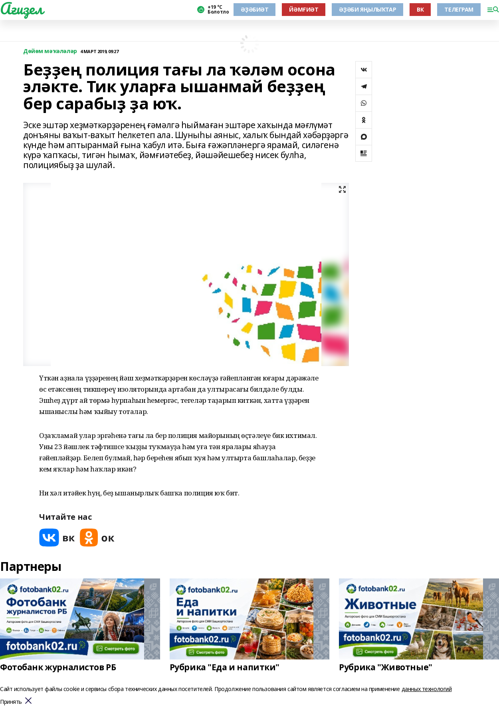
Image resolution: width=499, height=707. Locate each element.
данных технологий (427, 689)
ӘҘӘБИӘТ (254, 9)
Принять (11, 702)
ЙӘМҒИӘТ (303, 9)
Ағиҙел (21, 8)
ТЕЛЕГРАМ (458, 9)
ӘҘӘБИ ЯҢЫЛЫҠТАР (367, 9)
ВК (420, 9)
